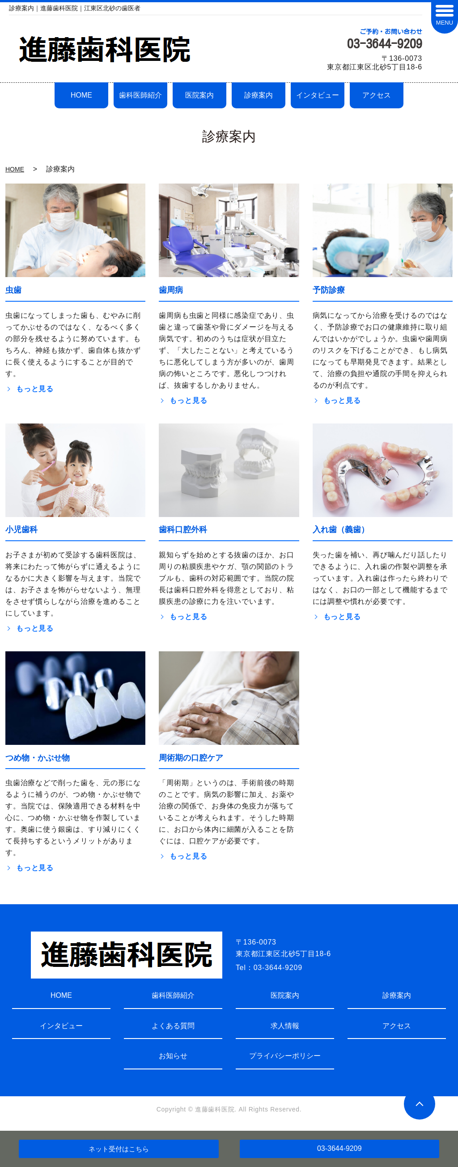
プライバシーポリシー (285, 1056)
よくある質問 (173, 1026)
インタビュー (317, 95)
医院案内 (199, 95)
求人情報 (285, 1026)
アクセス (376, 95)
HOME (81, 95)
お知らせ (173, 1056)
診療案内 (258, 95)
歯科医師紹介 (140, 95)
